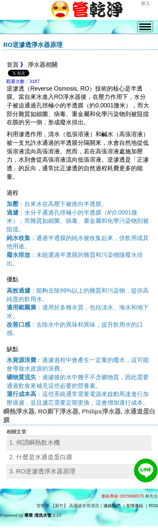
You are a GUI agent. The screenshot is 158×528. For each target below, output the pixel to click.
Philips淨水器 (101, 411)
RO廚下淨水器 (58, 411)
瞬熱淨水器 (19, 411)
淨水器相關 (42, 64)
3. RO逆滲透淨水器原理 (42, 471)
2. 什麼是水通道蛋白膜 (40, 457)
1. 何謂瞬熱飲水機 (34, 442)
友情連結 (134, 505)
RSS (153, 505)
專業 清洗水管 (37, 515)
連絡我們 (111, 505)
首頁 (12, 64)
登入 (145, 3)
